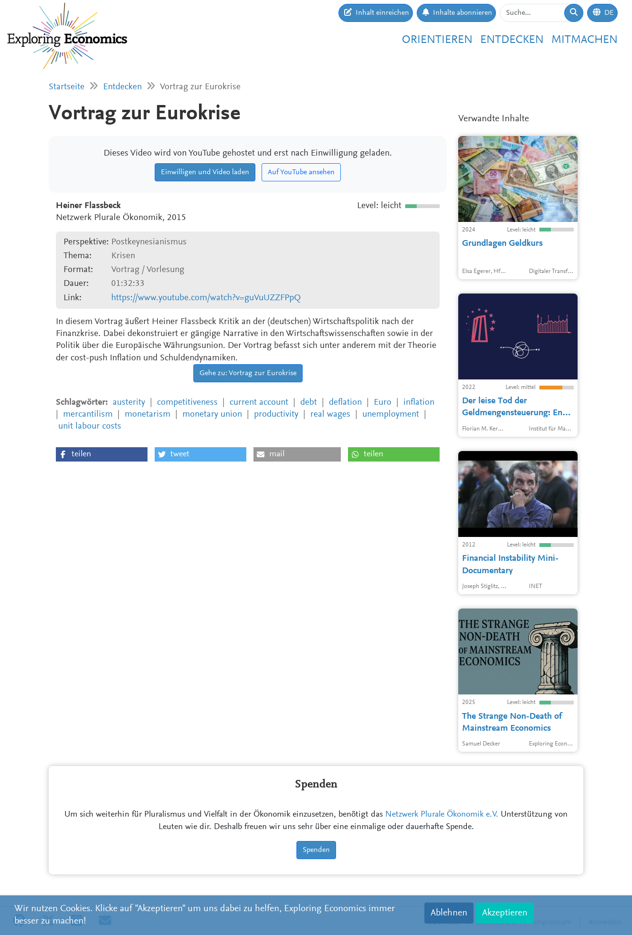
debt (308, 402)
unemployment (390, 414)
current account (259, 402)
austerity (129, 402)
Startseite (66, 87)
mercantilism (88, 414)
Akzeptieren (504, 913)
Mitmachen (584, 40)
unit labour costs (89, 426)
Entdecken (512, 40)
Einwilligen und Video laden (205, 172)
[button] (101, 454)
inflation (418, 402)
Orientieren (437, 40)
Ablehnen (449, 913)
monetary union (212, 414)
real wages (330, 414)
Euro (382, 402)
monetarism (147, 414)
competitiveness (187, 402)
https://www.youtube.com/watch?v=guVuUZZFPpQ (206, 298)
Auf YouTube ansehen (301, 172)
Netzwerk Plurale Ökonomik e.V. (441, 814)
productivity (276, 414)
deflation (345, 402)
